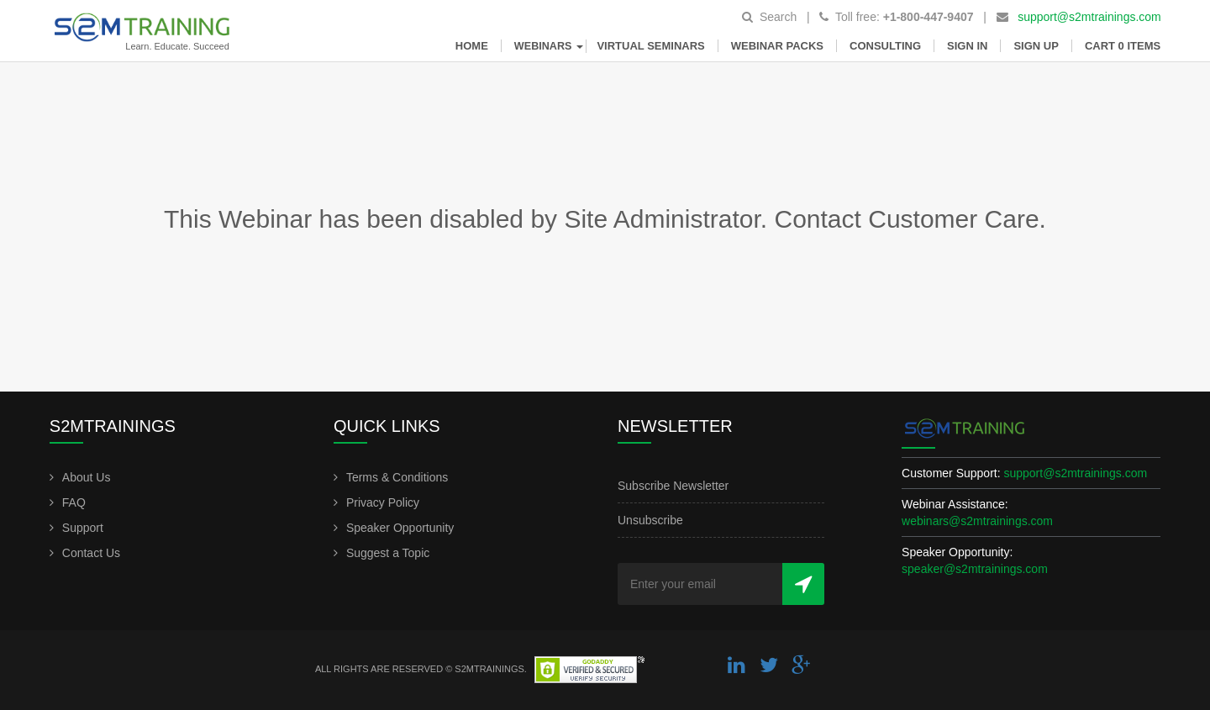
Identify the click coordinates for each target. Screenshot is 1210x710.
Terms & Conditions (397, 477)
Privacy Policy (382, 502)
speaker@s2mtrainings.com (975, 569)
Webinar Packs (777, 45)
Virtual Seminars (650, 45)
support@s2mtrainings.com (1089, 17)
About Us (86, 477)
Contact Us (91, 553)
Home (471, 45)
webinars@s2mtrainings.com (977, 521)
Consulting (885, 45)
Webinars (550, 46)
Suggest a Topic (387, 553)
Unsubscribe (650, 520)
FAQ (74, 502)
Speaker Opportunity (400, 527)
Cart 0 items (1122, 45)
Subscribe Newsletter (673, 485)
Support (82, 527)
